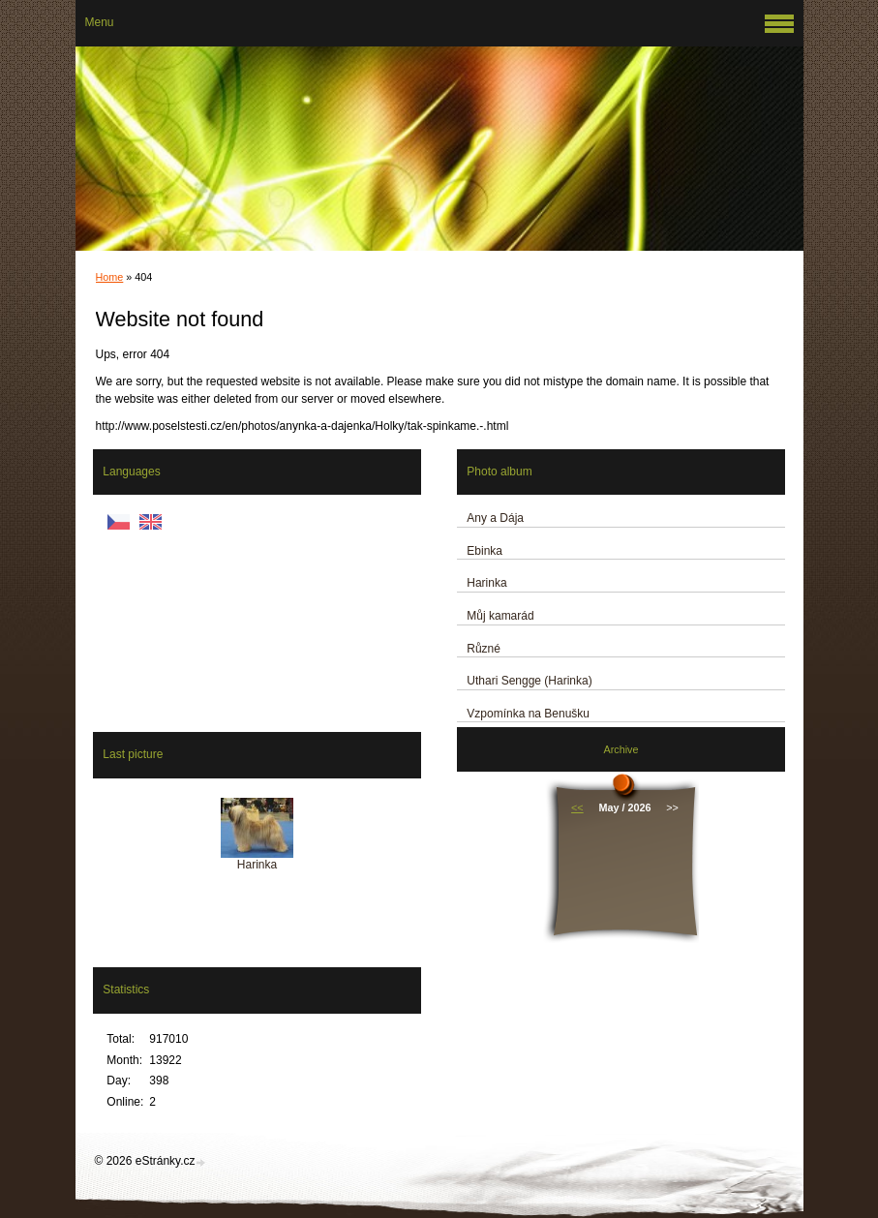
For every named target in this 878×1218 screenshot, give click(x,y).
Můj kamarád (500, 616)
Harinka (486, 583)
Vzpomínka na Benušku (528, 713)
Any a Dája (495, 518)
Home (110, 277)
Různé (483, 648)
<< (577, 807)
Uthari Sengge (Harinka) (529, 680)
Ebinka (484, 551)
